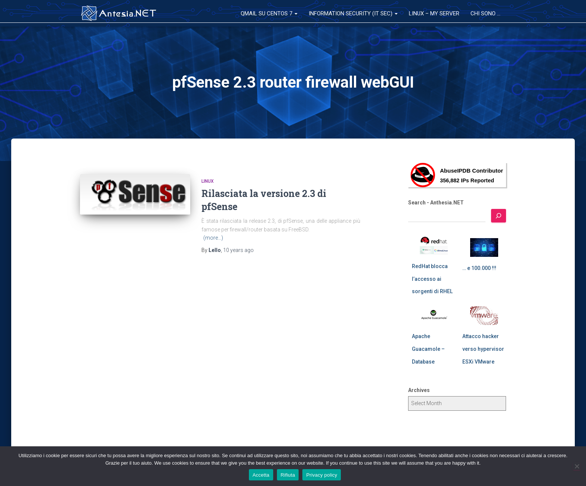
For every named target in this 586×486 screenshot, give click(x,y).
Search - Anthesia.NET (436, 203)
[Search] (498, 215)
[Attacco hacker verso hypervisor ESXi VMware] (484, 315)
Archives (419, 390)
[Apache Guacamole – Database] (434, 315)
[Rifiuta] (576, 466)
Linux (207, 181)
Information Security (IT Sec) (353, 13)
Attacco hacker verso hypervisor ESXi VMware (483, 348)
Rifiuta (288, 475)
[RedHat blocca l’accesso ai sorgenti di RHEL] (434, 245)
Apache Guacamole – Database (428, 348)
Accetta (261, 475)
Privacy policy (321, 475)
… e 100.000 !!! (479, 268)
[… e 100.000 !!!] (484, 247)
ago (238, 250)
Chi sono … (485, 13)
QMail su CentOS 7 (269, 13)
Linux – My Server (434, 13)
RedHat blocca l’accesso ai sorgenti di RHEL (432, 278)
